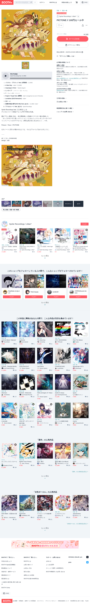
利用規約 (21, 600)
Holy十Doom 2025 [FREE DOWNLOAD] (26, 247)
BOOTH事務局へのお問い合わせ (55, 571)
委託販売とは (5, 578)
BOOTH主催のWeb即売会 (31, 578)
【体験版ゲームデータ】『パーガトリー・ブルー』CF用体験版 (62, 247)
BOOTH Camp (5, 587)
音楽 (58, 10)
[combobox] (23, 2)
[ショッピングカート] (76, 2)
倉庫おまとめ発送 (29, 575)
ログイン (42, 2)
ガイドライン (40, 600)
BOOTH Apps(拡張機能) (8, 564)
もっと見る (45, 304)
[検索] (31, 2)
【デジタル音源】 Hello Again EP (45, 247)
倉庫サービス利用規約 (30, 600)
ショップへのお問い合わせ (64, 111)
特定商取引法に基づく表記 (64, 108)
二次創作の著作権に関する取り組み (11, 583)
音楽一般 (64, 10)
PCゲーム (57, 245)
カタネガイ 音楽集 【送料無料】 (9, 247)
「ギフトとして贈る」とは (66, 56)
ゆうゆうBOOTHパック (75, 78)
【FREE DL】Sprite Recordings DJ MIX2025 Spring (80, 247)
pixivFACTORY (60, 90)
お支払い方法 (62, 101)
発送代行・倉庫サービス (8, 571)
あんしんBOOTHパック (62, 78)
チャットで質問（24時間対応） (55, 568)
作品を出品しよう (67, 2)
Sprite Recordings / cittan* (20, 224)
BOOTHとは (53, 2)
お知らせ (48, 561)
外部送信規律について (63, 600)
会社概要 (15, 600)
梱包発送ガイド (6, 575)
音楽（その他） (5, 245)
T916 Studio (34, 292)
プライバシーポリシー (50, 600)
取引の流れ (61, 98)
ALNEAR (55, 292)
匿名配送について (6, 568)
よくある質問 (50, 564)
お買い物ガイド (28, 564)
